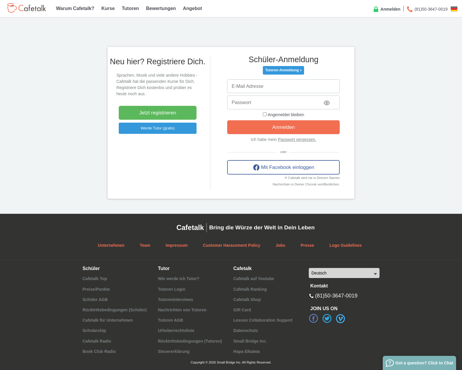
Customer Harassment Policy (231, 245)
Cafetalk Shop (247, 299)
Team (145, 245)
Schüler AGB (95, 299)
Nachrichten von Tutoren (182, 309)
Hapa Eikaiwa (246, 351)
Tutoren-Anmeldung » (283, 70)
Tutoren (130, 8)
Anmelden (386, 9)
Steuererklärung (173, 351)
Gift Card (242, 309)
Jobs (280, 245)
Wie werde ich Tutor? (178, 278)
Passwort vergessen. (297, 139)
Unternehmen (111, 245)
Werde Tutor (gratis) (157, 128)
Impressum (177, 245)
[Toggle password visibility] (327, 103)
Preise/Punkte (96, 289)
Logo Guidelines (345, 245)
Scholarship (94, 330)
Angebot (192, 8)
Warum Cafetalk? (75, 8)
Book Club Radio (99, 351)
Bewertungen (161, 8)
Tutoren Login (171, 289)
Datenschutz (245, 330)
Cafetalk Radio (96, 341)
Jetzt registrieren (157, 113)
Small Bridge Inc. (250, 341)
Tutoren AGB (170, 320)
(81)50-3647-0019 (427, 9)
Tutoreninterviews (175, 299)
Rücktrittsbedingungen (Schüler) (114, 309)
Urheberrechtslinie (176, 330)
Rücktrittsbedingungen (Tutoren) (190, 341)
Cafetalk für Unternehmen (107, 320)
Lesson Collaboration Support (263, 320)
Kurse (108, 8)
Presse (307, 245)
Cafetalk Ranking (250, 289)
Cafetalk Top (94, 278)
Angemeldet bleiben (283, 114)
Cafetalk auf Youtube (253, 278)
